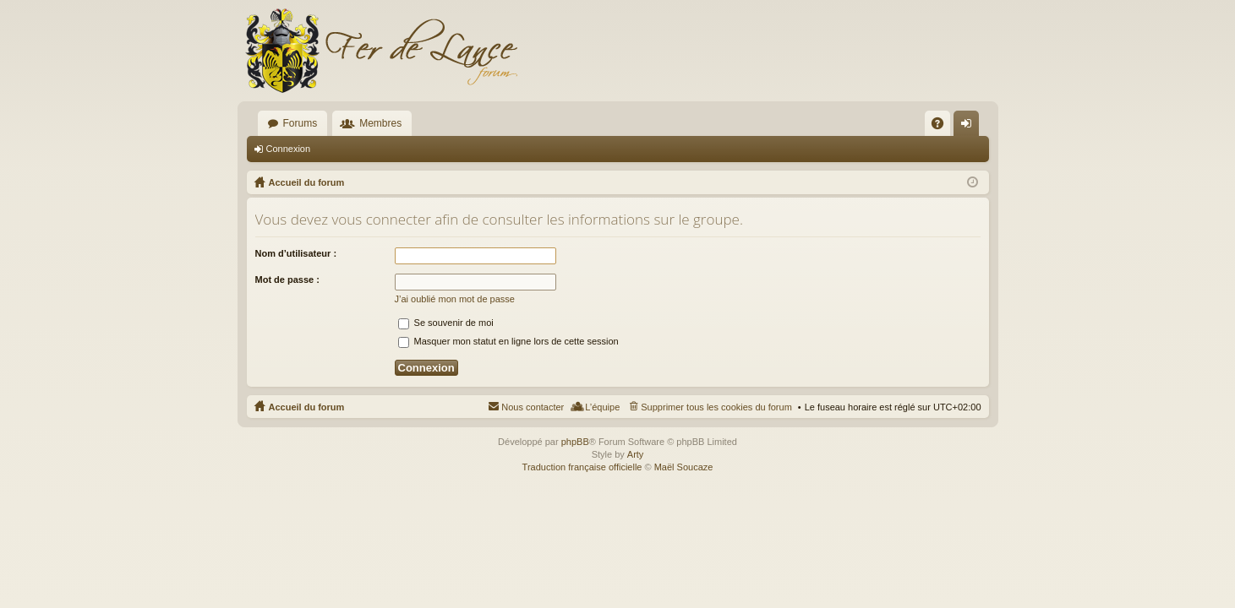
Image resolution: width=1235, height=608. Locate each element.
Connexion (288, 149)
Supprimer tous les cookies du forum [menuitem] (716, 407)
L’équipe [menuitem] (602, 407)
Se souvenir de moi (446, 323)
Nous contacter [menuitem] (532, 407)
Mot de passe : (287, 279)
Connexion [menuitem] (969, 126)
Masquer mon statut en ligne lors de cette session (508, 341)
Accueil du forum (307, 407)
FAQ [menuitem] (942, 126)
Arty (635, 454)
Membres (380, 123)
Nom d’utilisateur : (296, 253)
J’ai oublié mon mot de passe (455, 299)
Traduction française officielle (582, 467)
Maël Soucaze (683, 467)
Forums (300, 123)
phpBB (575, 442)
